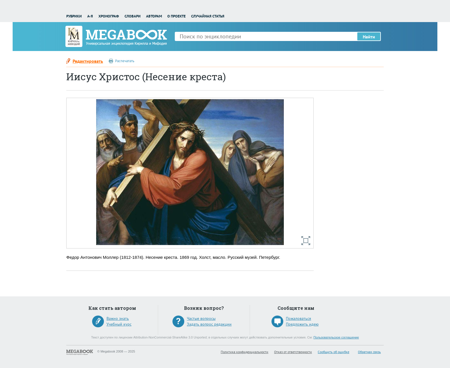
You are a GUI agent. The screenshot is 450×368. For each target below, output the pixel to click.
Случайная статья (207, 16)
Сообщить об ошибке (333, 352)
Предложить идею (302, 324)
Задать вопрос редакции (209, 324)
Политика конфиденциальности (244, 352)
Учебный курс (118, 324)
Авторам (154, 16)
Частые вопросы (201, 318)
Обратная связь (369, 352)
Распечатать (124, 60)
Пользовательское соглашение (336, 337)
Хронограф (108, 16)
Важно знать (117, 318)
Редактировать (88, 61)
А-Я (90, 16)
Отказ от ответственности (293, 352)
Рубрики (74, 16)
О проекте (176, 16)
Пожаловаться (298, 318)
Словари (133, 16)
